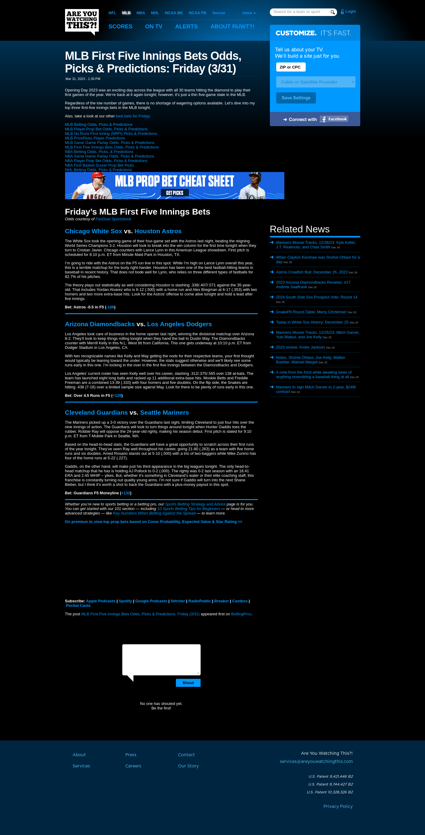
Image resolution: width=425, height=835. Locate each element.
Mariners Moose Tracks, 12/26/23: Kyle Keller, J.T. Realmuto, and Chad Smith (316, 244)
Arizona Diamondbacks (100, 323)
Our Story (188, 766)
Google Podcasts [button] (151, 601)
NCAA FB (197, 13)
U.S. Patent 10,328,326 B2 (330, 792)
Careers (133, 766)
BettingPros (241, 614)
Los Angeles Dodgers (179, 323)
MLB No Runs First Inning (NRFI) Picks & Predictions (111, 133)
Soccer (218, 13)
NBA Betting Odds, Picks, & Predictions (99, 151)
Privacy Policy (338, 807)
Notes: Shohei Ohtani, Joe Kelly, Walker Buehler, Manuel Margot (310, 359)
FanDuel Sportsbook (113, 219)
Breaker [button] (221, 601)
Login (350, 11)
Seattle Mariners (164, 412)
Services (81, 766)
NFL (112, 13)
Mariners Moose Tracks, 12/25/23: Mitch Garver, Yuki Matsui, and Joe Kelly (318, 334)
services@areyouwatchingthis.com (316, 762)
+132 (125, 493)
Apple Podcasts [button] (101, 601)
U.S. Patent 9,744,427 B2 (330, 784)
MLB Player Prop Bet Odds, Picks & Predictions (106, 129)
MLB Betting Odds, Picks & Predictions (99, 124)
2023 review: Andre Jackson (300, 347)
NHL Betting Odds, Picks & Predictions (98, 169)
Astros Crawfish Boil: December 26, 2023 (312, 272)
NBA (140, 13)
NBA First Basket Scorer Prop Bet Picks (99, 165)
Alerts (187, 26)
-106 (110, 307)
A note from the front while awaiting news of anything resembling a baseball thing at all (314, 374)
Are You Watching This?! (82, 22)
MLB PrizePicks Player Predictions (95, 138)
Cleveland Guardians (96, 412)
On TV (154, 26)
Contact (186, 755)
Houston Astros (158, 231)
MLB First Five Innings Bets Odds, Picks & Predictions (112, 147)
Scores (121, 26)
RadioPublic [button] (200, 601)
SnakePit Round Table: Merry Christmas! (311, 312)
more (247, 13)
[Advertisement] (315, 176)
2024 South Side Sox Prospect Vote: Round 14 (317, 297)
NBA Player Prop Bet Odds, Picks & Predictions (106, 160)
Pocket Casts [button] (78, 605)
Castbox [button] (240, 601)
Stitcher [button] (177, 601)
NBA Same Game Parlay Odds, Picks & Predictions (109, 156)
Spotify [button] (125, 601)
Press (130, 755)
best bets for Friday (132, 116)
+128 (117, 395)
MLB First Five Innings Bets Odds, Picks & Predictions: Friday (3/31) (140, 614)
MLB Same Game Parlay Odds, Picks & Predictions (110, 142)
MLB (126, 13)
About (233, 26)
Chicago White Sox (93, 231)
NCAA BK (174, 13)
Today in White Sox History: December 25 (312, 322)
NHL (155, 13)
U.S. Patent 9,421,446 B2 (330, 776)
